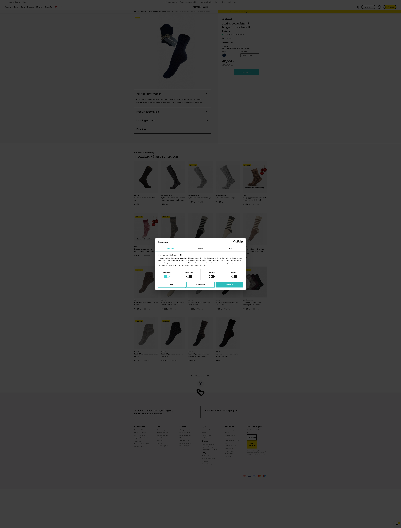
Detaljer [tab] (200, 248)
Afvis (172, 285)
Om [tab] (230, 248)
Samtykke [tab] (170, 248)
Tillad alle (229, 285)
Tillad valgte (200, 285)
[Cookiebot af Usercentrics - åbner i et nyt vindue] (234, 241)
